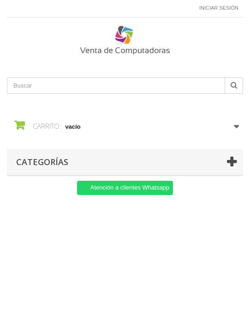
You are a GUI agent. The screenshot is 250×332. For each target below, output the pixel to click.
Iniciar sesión (218, 8)
